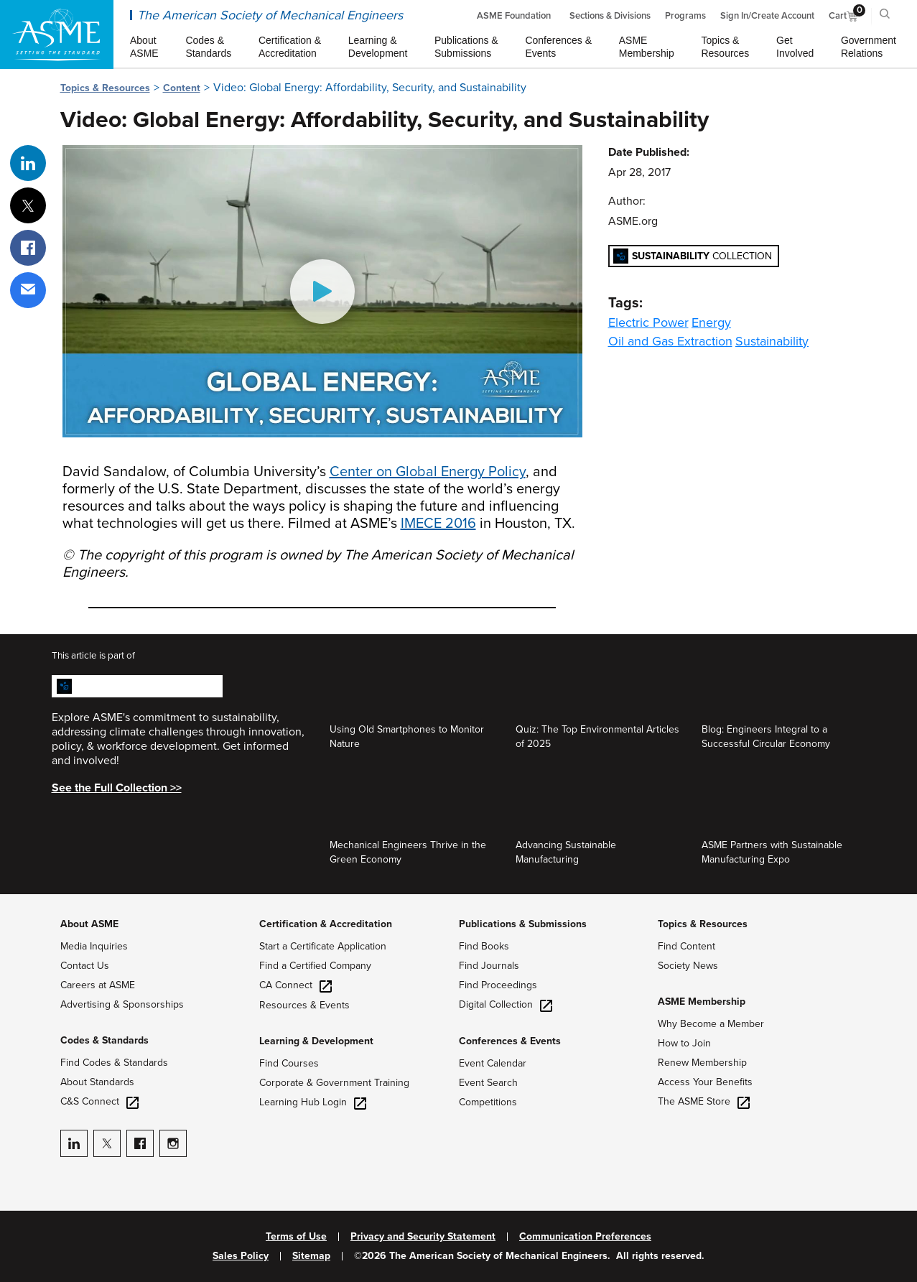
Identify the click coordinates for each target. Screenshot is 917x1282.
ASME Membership (701, 1001)
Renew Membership (702, 1062)
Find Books (484, 946)
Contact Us (84, 966)
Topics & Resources (105, 88)
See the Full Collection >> (117, 788)
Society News (688, 966)
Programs (685, 16)
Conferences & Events (510, 1041)
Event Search (488, 1083)
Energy (711, 322)
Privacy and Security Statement (422, 1236)
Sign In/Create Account (767, 16)
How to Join (684, 1043)
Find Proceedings (498, 985)
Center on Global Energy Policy (428, 471)
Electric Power (648, 322)
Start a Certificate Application (322, 946)
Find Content (686, 946)
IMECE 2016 (438, 523)
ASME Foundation (514, 16)
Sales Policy (241, 1256)
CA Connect (295, 985)
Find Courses (289, 1063)
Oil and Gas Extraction (670, 341)
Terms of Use (296, 1236)
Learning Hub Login (312, 1102)
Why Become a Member (711, 1024)
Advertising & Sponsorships (122, 1004)
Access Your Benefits (705, 1082)
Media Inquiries (94, 946)
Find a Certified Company (315, 966)
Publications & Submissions (523, 924)
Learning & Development (316, 1041)
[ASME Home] (56, 34)
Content (181, 88)
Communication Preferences (585, 1236)
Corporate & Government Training (334, 1083)
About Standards (97, 1082)
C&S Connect (99, 1101)
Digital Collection (505, 1004)
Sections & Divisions (610, 16)
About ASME (89, 924)
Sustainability (772, 341)
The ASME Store (704, 1101)
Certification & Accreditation (325, 924)
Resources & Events (304, 1005)
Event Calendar (492, 1063)
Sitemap (311, 1256)
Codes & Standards (104, 1040)
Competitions (488, 1102)
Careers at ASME (97, 985)
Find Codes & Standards (114, 1062)
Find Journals (489, 966)
